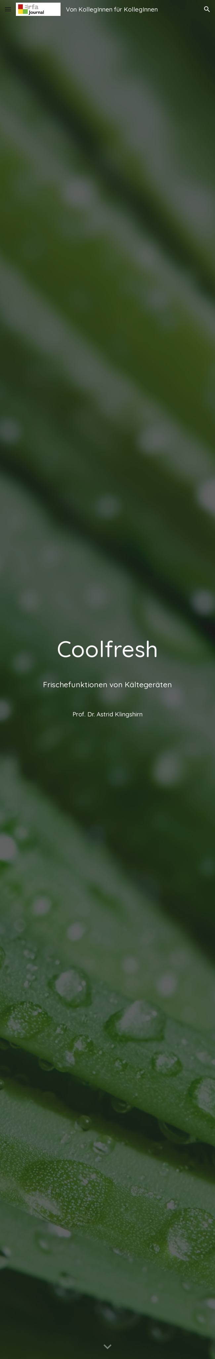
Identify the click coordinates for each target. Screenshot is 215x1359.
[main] (107, 679)
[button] (8, 9)
